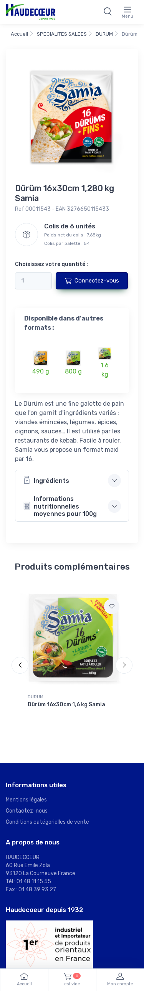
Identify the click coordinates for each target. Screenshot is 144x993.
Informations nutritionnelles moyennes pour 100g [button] (60, 506)
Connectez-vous (92, 280)
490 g (40, 371)
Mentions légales (26, 799)
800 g (73, 371)
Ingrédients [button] (46, 480)
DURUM (104, 34)
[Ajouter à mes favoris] (111, 606)
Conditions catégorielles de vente (47, 822)
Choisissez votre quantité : (51, 264)
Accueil (19, 34)
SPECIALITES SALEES (62, 34)
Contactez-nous (27, 811)
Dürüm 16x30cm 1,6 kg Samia (66, 704)
